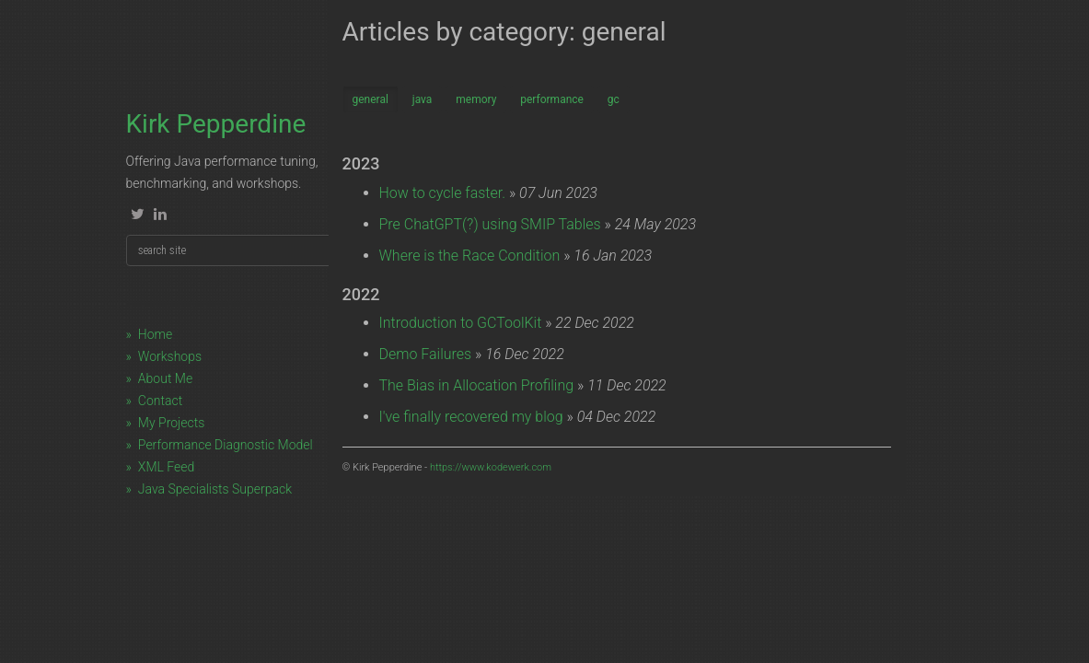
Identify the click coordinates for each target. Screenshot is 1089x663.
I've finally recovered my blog (471, 416)
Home (155, 334)
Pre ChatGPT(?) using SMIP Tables (490, 224)
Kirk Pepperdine (216, 124)
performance (552, 99)
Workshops (170, 356)
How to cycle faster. (442, 193)
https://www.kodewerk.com (490, 467)
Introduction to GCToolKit (460, 323)
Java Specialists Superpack (215, 489)
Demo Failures (425, 354)
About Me (165, 378)
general (370, 99)
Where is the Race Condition (470, 255)
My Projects (171, 422)
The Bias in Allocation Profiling (476, 385)
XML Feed (166, 466)
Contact (160, 400)
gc (614, 99)
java (422, 99)
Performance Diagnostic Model (225, 444)
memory (476, 99)
